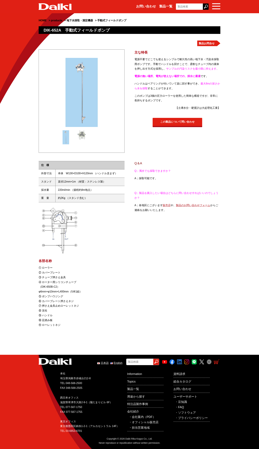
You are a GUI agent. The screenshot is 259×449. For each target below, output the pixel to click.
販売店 (167, 205)
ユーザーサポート (185, 396)
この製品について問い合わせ (177, 121)
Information (134, 374)
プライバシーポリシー (193, 418)
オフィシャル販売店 (145, 422)
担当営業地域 (141, 427)
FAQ (181, 407)
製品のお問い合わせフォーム (193, 205)
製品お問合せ (207, 43)
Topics (131, 381)
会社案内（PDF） (144, 417)
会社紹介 (133, 411)
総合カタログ (182, 381)
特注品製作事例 (137, 404)
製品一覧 (165, 6)
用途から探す (136, 396)
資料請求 (179, 374)
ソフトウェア (187, 412)
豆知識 (182, 402)
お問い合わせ (146, 6)
